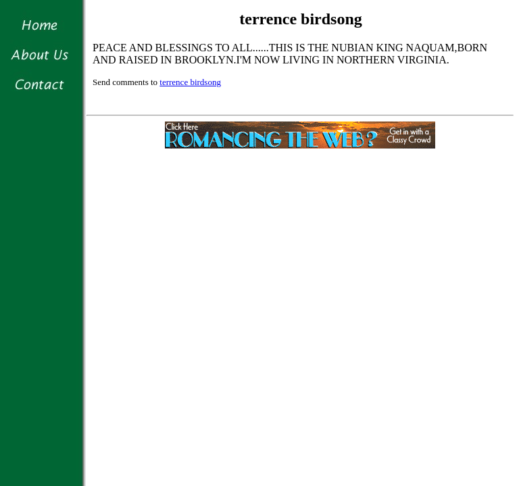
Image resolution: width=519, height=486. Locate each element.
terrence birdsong (190, 82)
